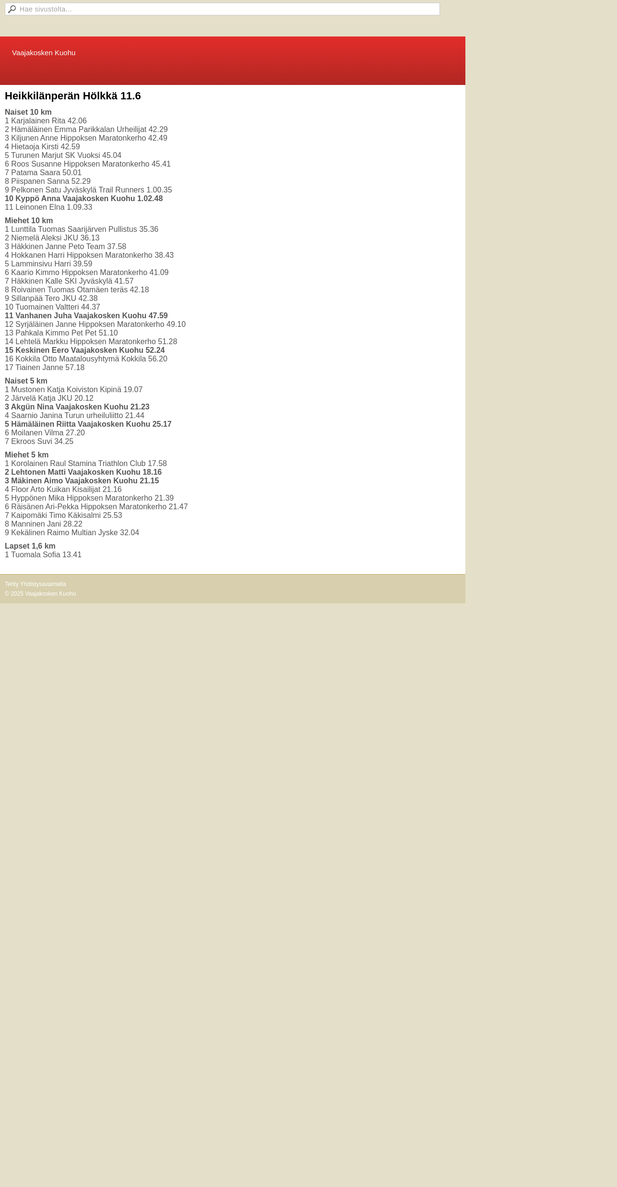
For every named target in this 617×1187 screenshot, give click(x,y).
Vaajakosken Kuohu (43, 52)
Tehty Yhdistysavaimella (35, 584)
